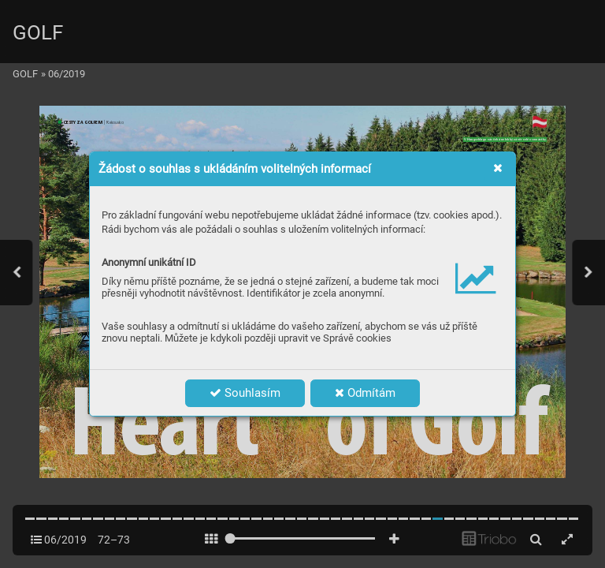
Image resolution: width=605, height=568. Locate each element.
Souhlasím (245, 393)
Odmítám (365, 393)
